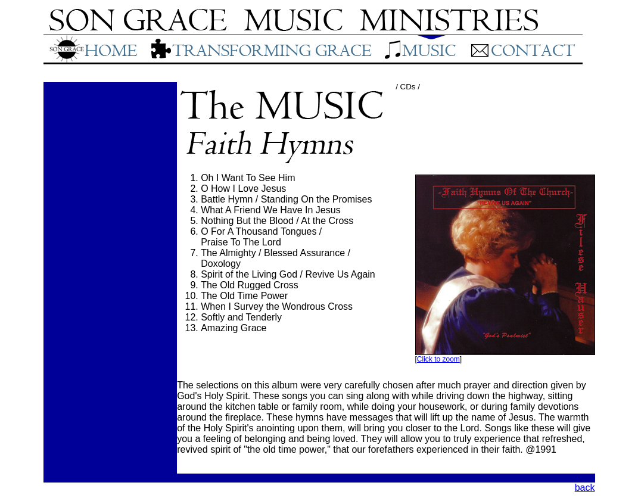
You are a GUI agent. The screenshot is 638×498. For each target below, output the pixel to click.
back (585, 488)
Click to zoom (438, 359)
